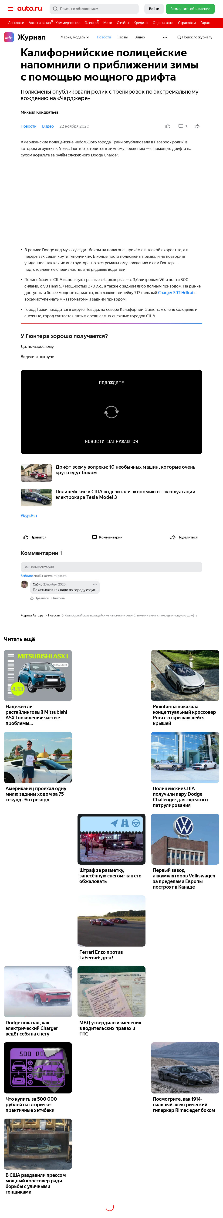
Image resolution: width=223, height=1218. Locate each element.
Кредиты (141, 23)
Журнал (25, 37)
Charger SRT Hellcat (175, 292)
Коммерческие (67, 23)
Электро (92, 23)
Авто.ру (29, 9)
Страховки (187, 23)
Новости (104, 37)
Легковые (16, 23)
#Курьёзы (29, 516)
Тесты (123, 37)
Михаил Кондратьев (39, 112)
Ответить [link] (58, 598)
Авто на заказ (41, 22)
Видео (140, 37)
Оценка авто (163, 23)
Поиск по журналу (194, 37)
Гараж (205, 23)
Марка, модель (75, 37)
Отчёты (123, 23)
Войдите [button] (27, 576)
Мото (107, 23)
